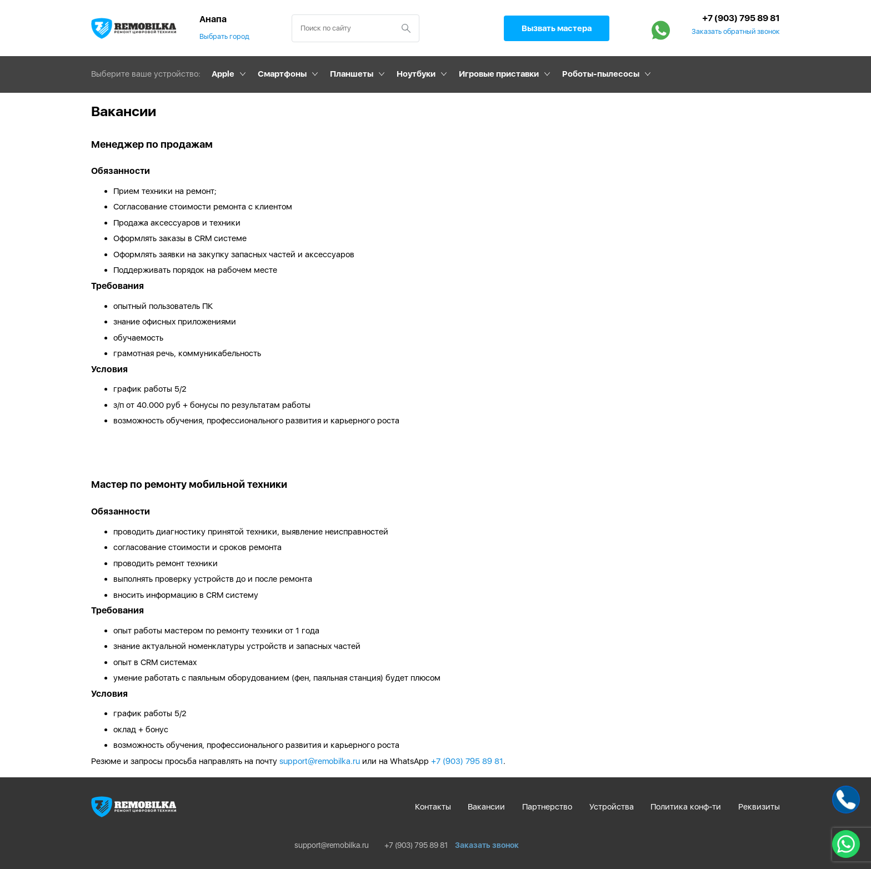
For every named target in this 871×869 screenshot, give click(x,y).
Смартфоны (282, 74)
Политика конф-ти (685, 807)
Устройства (611, 807)
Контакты (433, 807)
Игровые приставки (499, 74)
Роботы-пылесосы (600, 74)
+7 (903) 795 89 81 (741, 18)
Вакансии (486, 807)
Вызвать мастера (557, 28)
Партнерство (547, 807)
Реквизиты (759, 807)
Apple (223, 74)
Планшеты (351, 74)
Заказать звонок (487, 845)
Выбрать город (224, 36)
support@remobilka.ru (319, 761)
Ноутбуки (416, 74)
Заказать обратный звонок (736, 32)
